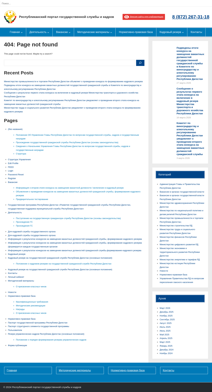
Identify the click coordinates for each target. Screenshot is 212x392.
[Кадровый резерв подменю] (183, 32)
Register (12, 178)
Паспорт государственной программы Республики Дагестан (37, 322)
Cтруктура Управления (19, 159)
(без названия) (15, 129)
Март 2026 (165, 308)
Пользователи (15, 330)
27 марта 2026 (184, 83)
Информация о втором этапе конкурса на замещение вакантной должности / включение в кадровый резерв (70, 188)
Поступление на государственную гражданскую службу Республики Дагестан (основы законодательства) (68, 218)
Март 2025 (165, 342)
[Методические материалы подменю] (111, 32)
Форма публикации (17, 345)
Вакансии (12, 182)
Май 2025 (164, 334)
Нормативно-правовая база (21, 296)
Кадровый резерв (16, 254)
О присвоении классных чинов (31, 286)
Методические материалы (75, 370)
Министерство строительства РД (176, 225)
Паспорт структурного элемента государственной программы (38, 326)
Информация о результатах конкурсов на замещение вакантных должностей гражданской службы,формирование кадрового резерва (74, 250)
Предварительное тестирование (32, 199)
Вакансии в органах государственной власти (182, 192)
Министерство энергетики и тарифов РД (180, 259)
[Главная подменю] (22, 32)
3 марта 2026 (183, 158)
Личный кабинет (16, 277)
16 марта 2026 (184, 117)
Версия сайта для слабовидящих (143, 16)
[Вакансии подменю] (70, 32)
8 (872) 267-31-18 (190, 16)
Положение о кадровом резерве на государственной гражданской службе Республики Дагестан (63, 263)
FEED (11, 167)
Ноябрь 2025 (166, 315)
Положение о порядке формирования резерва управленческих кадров (51, 339)
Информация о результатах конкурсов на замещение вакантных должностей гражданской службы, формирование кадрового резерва (75, 239)
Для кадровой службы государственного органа (31, 231)
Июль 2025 (165, 327)
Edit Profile (13, 163)
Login (10, 170)
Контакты (12, 273)
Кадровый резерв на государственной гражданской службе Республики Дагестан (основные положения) (60, 258)
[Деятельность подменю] (48, 32)
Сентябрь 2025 (167, 319)
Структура (21, 153)
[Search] (36, 3)
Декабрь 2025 (166, 312)
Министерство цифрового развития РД (179, 244)
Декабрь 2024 (166, 349)
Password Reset (16, 174)
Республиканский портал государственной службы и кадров (66, 17)
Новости (12, 292)
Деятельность (15, 212)
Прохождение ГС (24, 222)
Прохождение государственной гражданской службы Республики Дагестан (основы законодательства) (67, 142)
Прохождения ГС (24, 225)
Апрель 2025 (166, 338)
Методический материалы (21, 281)
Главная (12, 370)
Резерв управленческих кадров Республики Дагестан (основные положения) (46, 334)
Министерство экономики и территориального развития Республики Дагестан (180, 252)
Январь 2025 (166, 346)
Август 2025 (166, 323)
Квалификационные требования (32, 302)
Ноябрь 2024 (166, 353)
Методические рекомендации (30, 305)
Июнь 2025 (165, 331)
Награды (20, 309)
